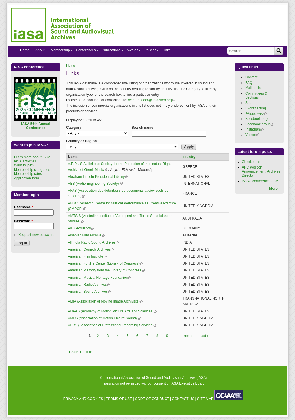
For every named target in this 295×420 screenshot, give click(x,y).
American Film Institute (87, 256)
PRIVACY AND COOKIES (83, 399)
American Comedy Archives (91, 249)
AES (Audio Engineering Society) (95, 184)
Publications (110, 51)
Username (23, 207)
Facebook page (259, 119)
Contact (251, 77)
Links (166, 51)
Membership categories (32, 170)
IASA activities (25, 161)
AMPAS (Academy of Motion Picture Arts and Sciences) (112, 311)
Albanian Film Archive (86, 235)
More (273, 189)
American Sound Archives (89, 291)
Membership (60, 51)
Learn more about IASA (32, 157)
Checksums (251, 162)
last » (205, 336)
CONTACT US (183, 399)
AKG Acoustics (81, 228)
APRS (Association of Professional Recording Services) (112, 325)
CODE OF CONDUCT (152, 399)
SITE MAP (205, 399)
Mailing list (253, 88)
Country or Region (81, 141)
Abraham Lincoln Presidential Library (98, 177)
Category (73, 128)
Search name (142, 128)
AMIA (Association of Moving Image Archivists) (105, 301)
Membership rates (28, 174)
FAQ (248, 83)
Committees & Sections (256, 95)
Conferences (85, 51)
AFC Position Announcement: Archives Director (261, 171)
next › (188, 336)
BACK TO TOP (80, 352)
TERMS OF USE (119, 399)
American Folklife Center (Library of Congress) (105, 263)
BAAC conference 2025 (260, 181)
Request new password (36, 235)
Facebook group (259, 124)
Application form (26, 178)
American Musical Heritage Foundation (100, 278)
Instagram (254, 129)
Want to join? (24, 165)
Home (70, 65)
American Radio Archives (89, 285)
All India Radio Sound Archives (93, 242)
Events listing (255, 108)
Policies (150, 51)
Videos (252, 135)
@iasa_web (256, 113)
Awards (132, 51)
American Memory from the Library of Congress (106, 270)
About (39, 51)
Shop (249, 103)
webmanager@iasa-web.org (151, 100)
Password (23, 221)
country (189, 157)
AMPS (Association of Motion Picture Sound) (104, 318)
